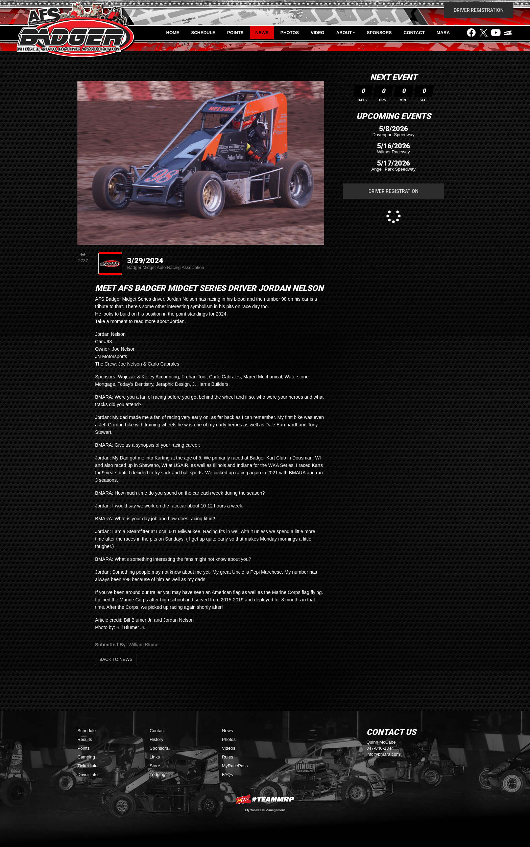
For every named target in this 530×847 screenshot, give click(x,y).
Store (155, 765)
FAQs (227, 774)
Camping (86, 756)
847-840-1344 (380, 748)
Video (317, 32)
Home (172, 32)
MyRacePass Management (265, 810)
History (156, 739)
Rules (227, 756)
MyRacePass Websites (265, 799)
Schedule (203, 32)
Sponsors (379, 32)
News (262, 32)
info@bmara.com (383, 754)
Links (155, 756)
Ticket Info (87, 765)
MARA (443, 32)
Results (84, 739)
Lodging (157, 774)
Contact (414, 32)
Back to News (115, 659)
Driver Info (87, 774)
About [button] (344, 32)
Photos (290, 32)
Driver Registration (479, 10)
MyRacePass (235, 765)
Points (235, 32)
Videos (229, 748)
